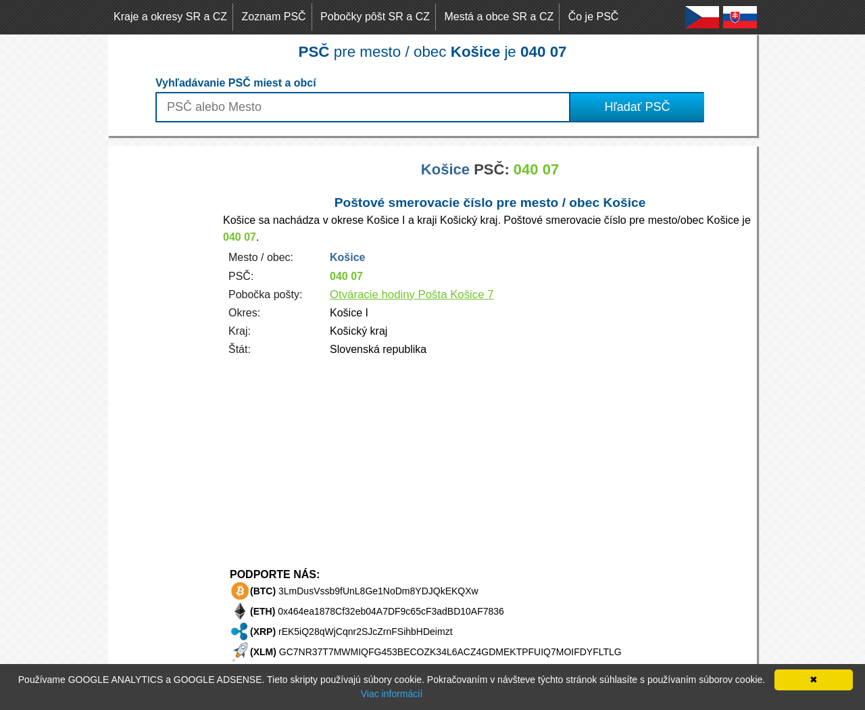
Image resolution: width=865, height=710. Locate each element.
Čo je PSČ (593, 16)
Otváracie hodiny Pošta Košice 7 (412, 294)
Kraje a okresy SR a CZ (170, 16)
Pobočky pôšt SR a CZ (375, 16)
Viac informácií (392, 693)
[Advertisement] (162, 349)
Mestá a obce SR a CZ (498, 16)
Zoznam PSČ (274, 16)
